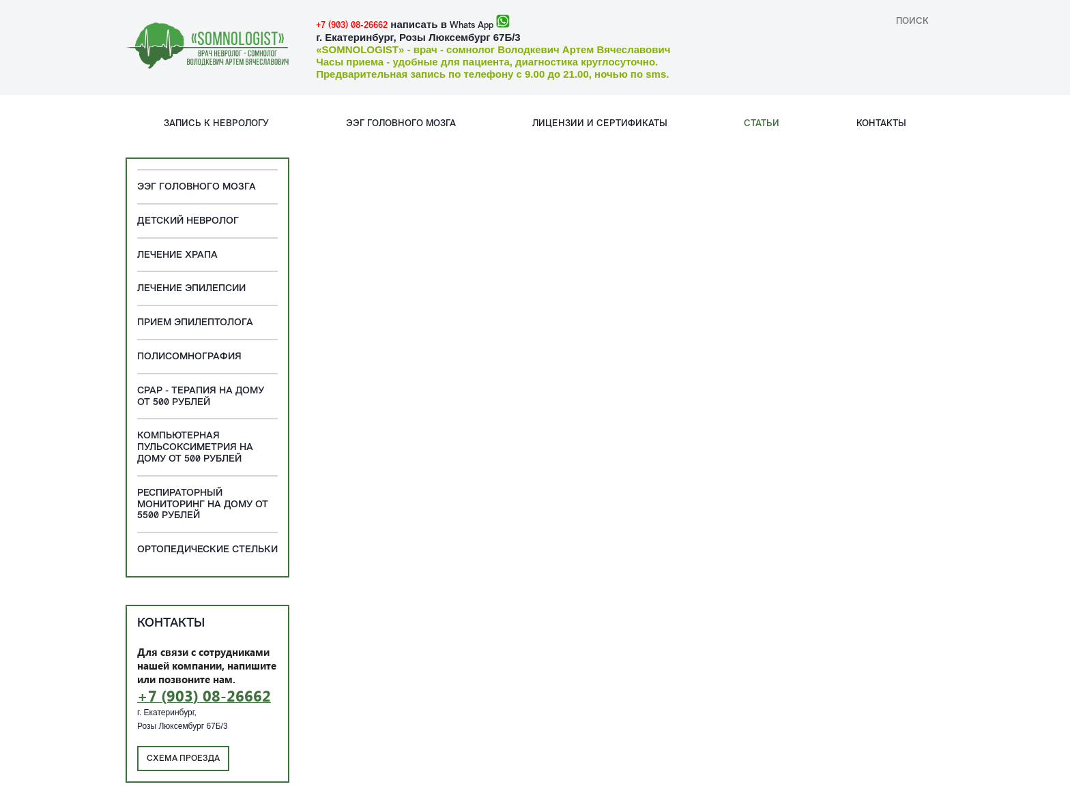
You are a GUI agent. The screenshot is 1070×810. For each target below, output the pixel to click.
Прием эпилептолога (195, 323)
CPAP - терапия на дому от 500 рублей (200, 397)
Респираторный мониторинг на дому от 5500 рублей (202, 505)
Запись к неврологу (216, 123)
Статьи (761, 123)
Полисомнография (189, 357)
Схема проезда (183, 759)
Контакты (881, 123)
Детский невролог (188, 221)
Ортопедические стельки (207, 550)
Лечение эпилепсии (191, 289)
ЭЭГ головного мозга (401, 123)
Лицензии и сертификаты (599, 123)
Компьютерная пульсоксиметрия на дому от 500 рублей (195, 447)
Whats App (471, 25)
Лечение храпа (177, 255)
